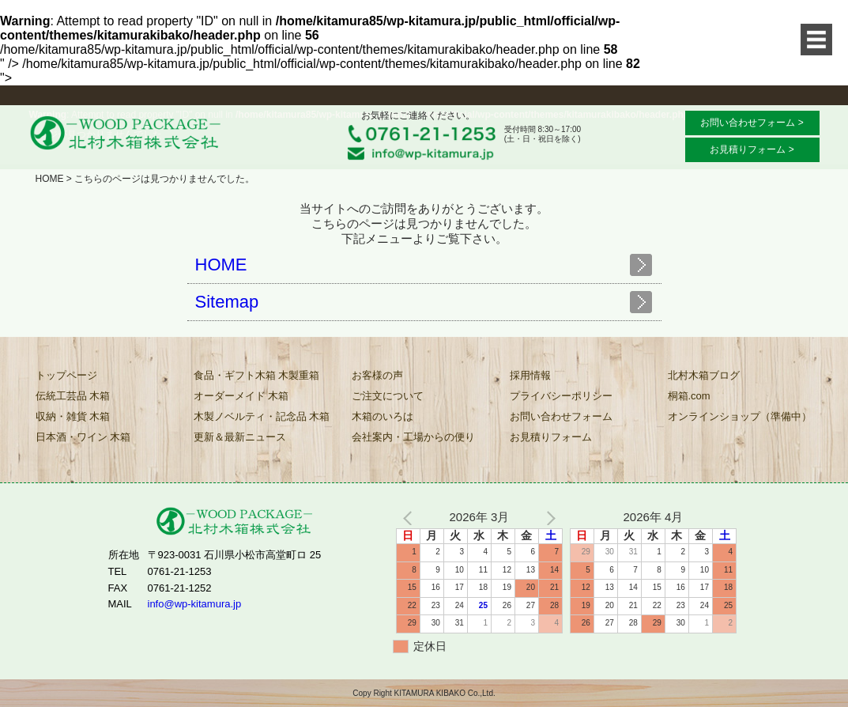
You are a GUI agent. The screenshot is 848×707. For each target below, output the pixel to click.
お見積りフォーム (551, 437)
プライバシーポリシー (561, 396)
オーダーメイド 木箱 (241, 396)
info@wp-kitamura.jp (195, 604)
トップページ (66, 375)
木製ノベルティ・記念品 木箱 (262, 416)
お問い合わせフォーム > (751, 122)
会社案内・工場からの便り (413, 437)
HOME (50, 178)
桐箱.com (689, 396)
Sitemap (227, 302)
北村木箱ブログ (704, 375)
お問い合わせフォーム (561, 416)
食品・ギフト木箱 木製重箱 (257, 375)
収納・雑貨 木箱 (73, 416)
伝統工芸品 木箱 (73, 396)
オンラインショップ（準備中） (740, 416)
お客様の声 (377, 375)
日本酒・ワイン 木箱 (83, 437)
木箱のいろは (382, 416)
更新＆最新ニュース (240, 437)
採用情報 (530, 375)
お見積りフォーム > (751, 149)
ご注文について (388, 396)
